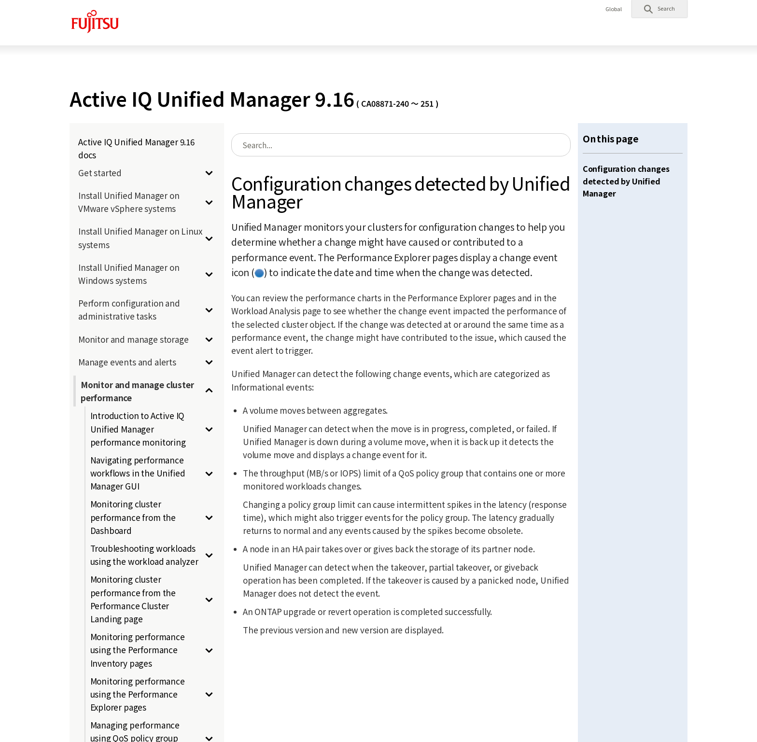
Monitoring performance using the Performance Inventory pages (137, 649)
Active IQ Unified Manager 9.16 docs (136, 148)
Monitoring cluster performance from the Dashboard (133, 517)
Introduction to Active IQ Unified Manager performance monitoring (138, 428)
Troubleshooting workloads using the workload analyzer (144, 554)
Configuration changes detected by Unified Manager (626, 181)
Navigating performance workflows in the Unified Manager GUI (137, 473)
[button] (659, 9)
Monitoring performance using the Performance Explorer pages (137, 694)
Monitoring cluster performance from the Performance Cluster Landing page (133, 599)
